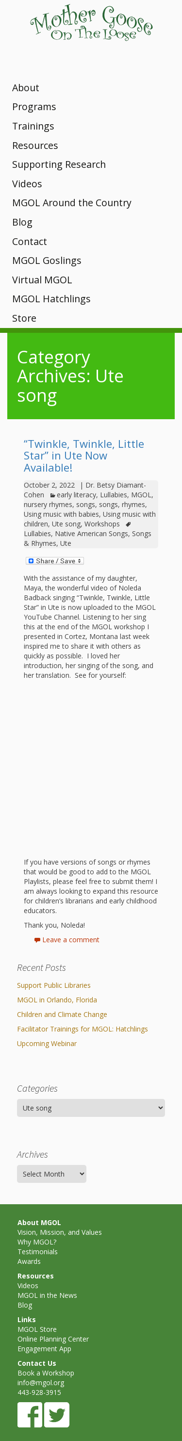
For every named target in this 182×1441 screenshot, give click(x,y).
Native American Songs (91, 533)
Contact (29, 241)
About (25, 87)
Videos (27, 183)
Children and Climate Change (62, 1014)
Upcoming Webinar (47, 1043)
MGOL (141, 494)
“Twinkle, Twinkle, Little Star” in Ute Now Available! (84, 455)
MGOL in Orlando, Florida (57, 999)
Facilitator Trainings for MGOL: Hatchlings (82, 1028)
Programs (34, 106)
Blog (22, 222)
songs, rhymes (122, 504)
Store (24, 318)
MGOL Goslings (47, 260)
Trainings (33, 125)
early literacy (76, 494)
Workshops (102, 523)
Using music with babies (61, 514)
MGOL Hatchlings (51, 298)
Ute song (66, 523)
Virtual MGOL (42, 279)
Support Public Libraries (54, 985)
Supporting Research (59, 164)
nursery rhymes (48, 504)
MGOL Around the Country (72, 202)
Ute (65, 543)
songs (85, 504)
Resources (35, 145)
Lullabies (113, 494)
